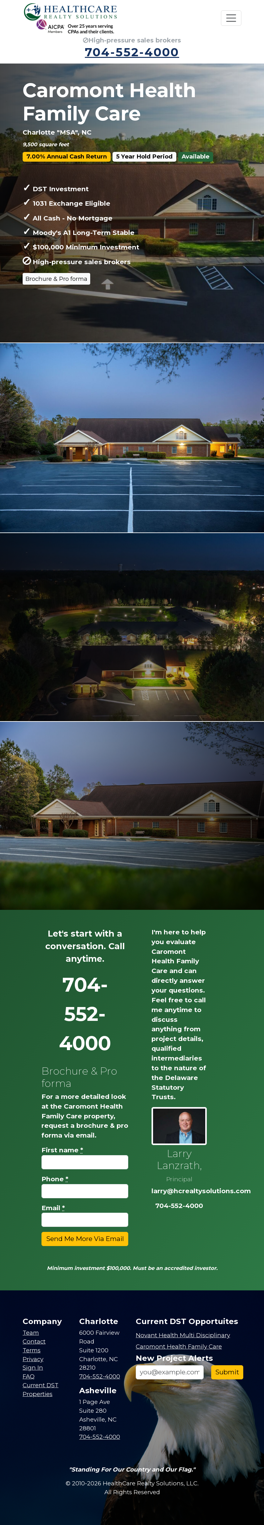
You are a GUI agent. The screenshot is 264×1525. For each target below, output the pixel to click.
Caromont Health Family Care (179, 1346)
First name (62, 1150)
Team (31, 1332)
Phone (54, 1179)
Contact (34, 1341)
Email (53, 1208)
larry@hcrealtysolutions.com (201, 1191)
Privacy (33, 1359)
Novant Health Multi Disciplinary (183, 1335)
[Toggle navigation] (231, 18)
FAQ (29, 1376)
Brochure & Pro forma (56, 278)
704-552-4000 (132, 52)
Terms (32, 1350)
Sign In (33, 1367)
